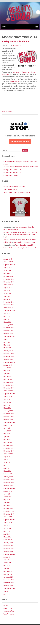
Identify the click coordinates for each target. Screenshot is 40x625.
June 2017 (7, 462)
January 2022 (8, 325)
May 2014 (7, 565)
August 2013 (8, 591)
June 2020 (7, 368)
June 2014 (7, 563)
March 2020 (8, 376)
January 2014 (8, 577)
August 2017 (8, 457)
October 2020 (8, 359)
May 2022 (7, 316)
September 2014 (9, 554)
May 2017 (7, 465)
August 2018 (8, 425)
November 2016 (9, 482)
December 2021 (9, 328)
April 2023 (7, 296)
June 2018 (7, 431)
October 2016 (8, 485)
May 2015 (7, 531)
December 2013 (9, 580)
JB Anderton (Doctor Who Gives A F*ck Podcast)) (20, 232)
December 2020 (9, 353)
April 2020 (7, 373)
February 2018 (8, 442)
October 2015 (8, 517)
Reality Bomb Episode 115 (24, 245)
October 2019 (8, 391)
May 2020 (7, 371)
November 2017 (9, 451)
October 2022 (8, 308)
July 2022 (7, 313)
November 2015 (9, 514)
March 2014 (8, 571)
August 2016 (8, 491)
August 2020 (8, 365)
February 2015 (8, 540)
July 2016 (7, 494)
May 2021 (7, 345)
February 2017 (8, 474)
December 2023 (9, 279)
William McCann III (10, 248)
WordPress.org (9, 614)
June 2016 (7, 497)
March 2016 (8, 505)
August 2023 (8, 288)
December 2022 (9, 302)
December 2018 (9, 414)
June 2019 (7, 402)
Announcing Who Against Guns (25, 242)
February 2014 (8, 574)
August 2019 (8, 396)
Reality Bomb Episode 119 (12, 170)
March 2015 (8, 537)
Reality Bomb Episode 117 (12, 175)
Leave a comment (7, 111)
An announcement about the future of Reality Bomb (21, 167)
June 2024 (7, 270)
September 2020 (9, 362)
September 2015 (9, 520)
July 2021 (7, 342)
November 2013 (9, 583)
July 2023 (7, 290)
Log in (6, 605)
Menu (4, 26)
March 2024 (8, 273)
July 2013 (7, 594)
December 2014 (9, 545)
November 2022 (9, 305)
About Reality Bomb (10, 189)
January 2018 (8, 445)
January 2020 (8, 382)
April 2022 (7, 319)
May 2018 (7, 434)
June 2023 (7, 293)
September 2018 (9, 422)
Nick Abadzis (14, 81)
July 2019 (7, 399)
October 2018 (8, 419)
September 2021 (9, 336)
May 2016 (7, 500)
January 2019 (8, 411)
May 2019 (7, 405)
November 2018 (9, 416)
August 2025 (8, 259)
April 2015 (7, 534)
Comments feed (9, 611)
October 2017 (8, 454)
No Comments (17, 45)
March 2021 (8, 348)
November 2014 (9, 548)
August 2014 (8, 557)
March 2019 (8, 408)
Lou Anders (16, 72)
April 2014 (7, 568)
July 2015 (7, 525)
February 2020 (8, 379)
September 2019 (9, 394)
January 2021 (8, 351)
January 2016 (8, 508)
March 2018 (8, 439)
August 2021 (8, 339)
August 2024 (8, 267)
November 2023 (9, 282)
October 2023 (8, 285)
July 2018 (7, 428)
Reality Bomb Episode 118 (12, 172)
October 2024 (8, 262)
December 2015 (9, 511)
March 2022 (8, 322)
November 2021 (9, 330)
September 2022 (9, 310)
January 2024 (8, 276)
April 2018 (7, 437)
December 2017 (9, 448)
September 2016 (9, 488)
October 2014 (8, 551)
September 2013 (9, 588)
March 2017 (8, 471)
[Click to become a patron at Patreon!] (20, 144)
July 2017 (7, 459)
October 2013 (8, 585)
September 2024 (9, 265)
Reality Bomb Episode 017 (15, 41)
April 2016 (7, 502)
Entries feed (8, 608)
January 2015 (8, 543)
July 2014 (7, 560)
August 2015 (8, 522)
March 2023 (8, 299)
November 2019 (9, 388)
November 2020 (9, 356)
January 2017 (8, 477)
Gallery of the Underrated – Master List (17, 192)
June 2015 (7, 528)
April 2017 (7, 468)
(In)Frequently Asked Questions (14, 186)
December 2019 (9, 385)
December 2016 (9, 479)
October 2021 (8, 333)
